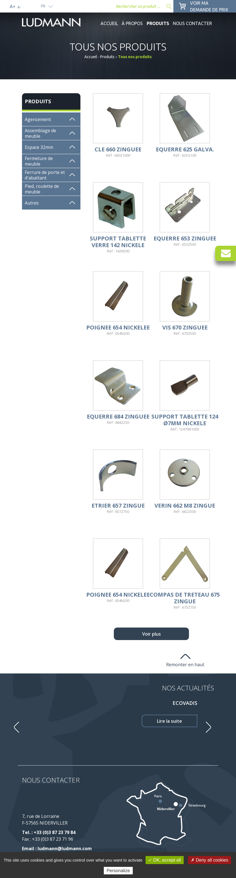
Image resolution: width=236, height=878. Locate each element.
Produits (158, 23)
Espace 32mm (39, 147)
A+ (12, 6)
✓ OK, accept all (164, 860)
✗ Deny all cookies (209, 860)
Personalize (118, 870)
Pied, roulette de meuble (42, 189)
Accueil (109, 23)
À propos (132, 23)
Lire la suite (169, 721)
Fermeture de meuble (39, 161)
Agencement (38, 119)
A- (19, 7)
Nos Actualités (188, 687)
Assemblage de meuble (40, 133)
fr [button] (43, 6)
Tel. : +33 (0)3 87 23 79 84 (48, 832)
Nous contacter (192, 23)
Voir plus (151, 634)
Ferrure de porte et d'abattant (45, 175)
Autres (32, 203)
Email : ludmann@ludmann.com (57, 848)
